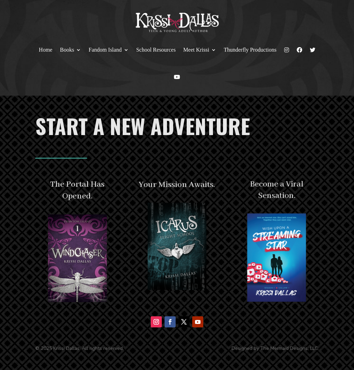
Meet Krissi (196, 50)
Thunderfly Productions (250, 50)
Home (45, 50)
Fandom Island (105, 50)
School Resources (156, 50)
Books (67, 50)
